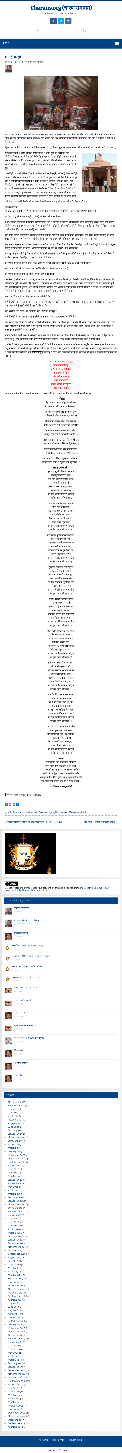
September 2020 (17, 1211)
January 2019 (15, 1282)
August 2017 (14, 1342)
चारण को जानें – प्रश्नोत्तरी (22, 1000)
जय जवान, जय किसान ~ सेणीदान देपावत (26, 977)
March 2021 (14, 1194)
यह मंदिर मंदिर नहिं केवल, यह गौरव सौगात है (29, 1038)
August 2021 (14, 1183)
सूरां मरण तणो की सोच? (22, 908)
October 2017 (15, 1335)
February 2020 (15, 1236)
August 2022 (14, 1165)
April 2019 (13, 1271)
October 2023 (15, 1141)
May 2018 (13, 1310)
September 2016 (17, 1381)
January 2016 (15, 1409)
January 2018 (15, 1324)
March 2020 (14, 1232)
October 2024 (15, 1119)
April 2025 (13, 1116)
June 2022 (13, 1169)
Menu (6, 43)
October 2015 (15, 1419)
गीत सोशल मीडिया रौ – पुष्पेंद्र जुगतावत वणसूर (27, 945)
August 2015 (14, 1426)
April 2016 (13, 1398)
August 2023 (14, 1144)
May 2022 (13, 1172)
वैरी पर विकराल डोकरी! (22, 1012)
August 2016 (14, 1384)
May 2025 (13, 1112)
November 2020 (16, 1204)
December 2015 (16, 1412)
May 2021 (13, 1186)
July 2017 (13, 1345)
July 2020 (13, 1218)
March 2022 (14, 1176)
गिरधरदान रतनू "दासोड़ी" (34, 62)
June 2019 (13, 1264)
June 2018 (13, 1306)
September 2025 (17, 1105)
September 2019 (17, 1253)
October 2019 (15, 1250)
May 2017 (13, 1352)
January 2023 (15, 1151)
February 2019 (15, 1278)
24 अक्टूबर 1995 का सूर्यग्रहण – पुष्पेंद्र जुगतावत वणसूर (31, 956)
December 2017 (16, 1328)
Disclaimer (58, 1440)
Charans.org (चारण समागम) (61, 8)
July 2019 (13, 1261)
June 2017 (13, 1349)
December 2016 (16, 1370)
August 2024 (14, 1123)
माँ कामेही (84, 812)
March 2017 (14, 1359)
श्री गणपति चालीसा (20, 1063)
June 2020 (13, 1222)
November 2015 (16, 1416)
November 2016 (16, 1373)
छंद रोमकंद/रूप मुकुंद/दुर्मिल (46, 812)
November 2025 (16, 1102)
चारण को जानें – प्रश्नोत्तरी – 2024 (25, 987)
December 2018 (16, 1285)
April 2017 (13, 1356)
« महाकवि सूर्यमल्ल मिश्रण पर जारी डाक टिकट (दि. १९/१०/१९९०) (33, 822)
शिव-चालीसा (18, 1050)
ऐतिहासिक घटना (15, 812)
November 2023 (16, 1137)
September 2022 (17, 1162)
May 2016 (13, 1395)
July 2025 (13, 1109)
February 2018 (15, 1321)
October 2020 (15, 1208)
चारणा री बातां (28, 812)
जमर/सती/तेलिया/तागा (69, 812)
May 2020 (13, 1225)
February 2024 (15, 1130)
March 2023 (14, 1148)
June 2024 (13, 1126)
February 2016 (15, 1405)
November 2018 (16, 1289)
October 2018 (15, 1292)
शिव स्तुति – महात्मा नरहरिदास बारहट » (100, 822)
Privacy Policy (76, 1440)
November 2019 (16, 1246)
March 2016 (14, 1402)
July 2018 (13, 1303)
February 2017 (15, 1363)
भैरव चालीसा (18, 1075)
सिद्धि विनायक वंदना (21, 933)
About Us (43, 1440)
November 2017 (16, 1331)
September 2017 (16, 1338)
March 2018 (14, 1317)
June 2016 (13, 1391)
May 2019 (13, 1268)
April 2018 (13, 1314)
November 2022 (16, 1158)
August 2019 (14, 1257)
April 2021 (13, 1190)
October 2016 (15, 1377)
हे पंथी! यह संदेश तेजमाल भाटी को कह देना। (29, 920)
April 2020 (13, 1229)
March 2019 (14, 1275)
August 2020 (14, 1215)
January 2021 (15, 1200)
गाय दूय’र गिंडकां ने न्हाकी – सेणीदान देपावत (27, 966)
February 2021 (15, 1197)
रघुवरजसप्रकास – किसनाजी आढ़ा (25, 1025)
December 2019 (16, 1243)
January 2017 (15, 1366)
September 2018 (17, 1296)
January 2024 (15, 1133)
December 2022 (16, 1155)
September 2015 (16, 1423)
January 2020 (15, 1239)
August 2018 (14, 1299)
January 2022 (15, 1179)
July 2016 (13, 1388)
